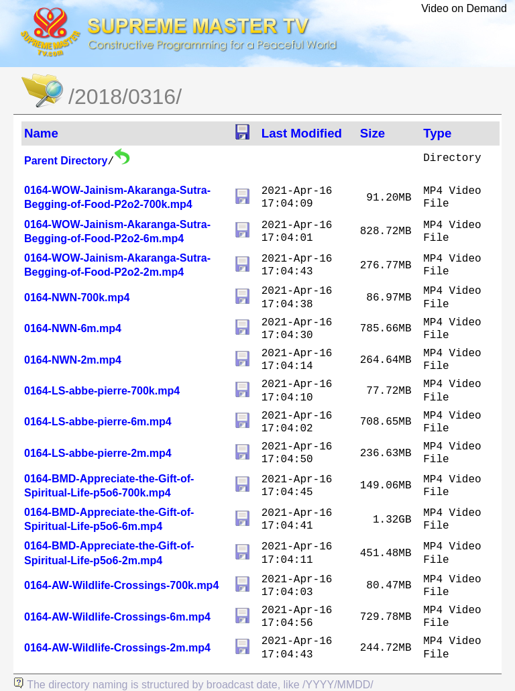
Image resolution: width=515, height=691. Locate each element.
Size (372, 133)
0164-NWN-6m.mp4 (72, 328)
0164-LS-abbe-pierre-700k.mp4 (102, 390)
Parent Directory (66, 160)
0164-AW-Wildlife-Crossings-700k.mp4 (121, 585)
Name (41, 133)
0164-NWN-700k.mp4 (76, 297)
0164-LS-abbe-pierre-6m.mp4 (98, 421)
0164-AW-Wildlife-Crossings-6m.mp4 (117, 617)
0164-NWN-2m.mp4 (72, 360)
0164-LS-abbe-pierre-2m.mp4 (98, 453)
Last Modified (302, 133)
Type (437, 133)
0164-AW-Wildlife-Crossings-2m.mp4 (117, 647)
